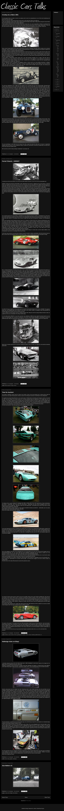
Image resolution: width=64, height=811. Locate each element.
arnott (9, 634)
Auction (12, 634)
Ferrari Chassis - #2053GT (10, 161)
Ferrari (15, 385)
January (58, 86)
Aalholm (6, 634)
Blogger (42, 808)
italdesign (15, 758)
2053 (6, 385)
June (57, 81)
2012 (56, 30)
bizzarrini (9, 385)
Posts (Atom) (28, 800)
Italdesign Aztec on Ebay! (10, 641)
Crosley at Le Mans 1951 (10, 15)
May (57, 82)
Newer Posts (5, 797)
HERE (5, 510)
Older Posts (47, 797)
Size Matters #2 (7, 765)
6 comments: (16, 153)
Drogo (12, 385)
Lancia (27, 634)
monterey (33, 634)
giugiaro (11, 758)
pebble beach (37, 634)
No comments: (16, 632)
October (58, 36)
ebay (8, 758)
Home (26, 797)
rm (41, 634)
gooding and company (21, 634)
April (57, 84)
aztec (6, 758)
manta (30, 634)
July (57, 79)
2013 (56, 29)
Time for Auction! (8, 392)
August (57, 43)
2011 (56, 89)
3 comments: (16, 383)
